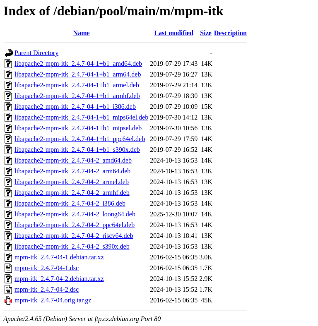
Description (230, 32)
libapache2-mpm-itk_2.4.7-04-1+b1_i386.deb (75, 106)
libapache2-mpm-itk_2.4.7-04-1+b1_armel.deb (76, 85)
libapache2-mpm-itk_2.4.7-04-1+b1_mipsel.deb (78, 128)
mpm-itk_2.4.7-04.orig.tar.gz (52, 300)
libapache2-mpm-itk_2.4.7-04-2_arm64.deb (72, 171)
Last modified (173, 32)
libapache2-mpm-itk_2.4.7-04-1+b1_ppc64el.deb (79, 138)
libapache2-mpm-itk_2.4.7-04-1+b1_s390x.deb (77, 149)
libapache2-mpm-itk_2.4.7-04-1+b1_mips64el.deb (81, 117)
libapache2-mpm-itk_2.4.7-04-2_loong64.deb (74, 214)
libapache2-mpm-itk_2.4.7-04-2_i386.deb (69, 203)
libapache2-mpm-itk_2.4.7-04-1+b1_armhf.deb (77, 95)
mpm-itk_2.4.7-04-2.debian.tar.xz (59, 278)
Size (206, 32)
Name (81, 32)
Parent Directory (36, 52)
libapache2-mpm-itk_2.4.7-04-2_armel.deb (71, 181)
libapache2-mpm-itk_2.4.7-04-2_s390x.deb (72, 246)
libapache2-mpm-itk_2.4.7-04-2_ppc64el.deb (74, 224)
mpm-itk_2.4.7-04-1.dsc (46, 267)
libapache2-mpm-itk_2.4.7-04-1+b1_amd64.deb (78, 63)
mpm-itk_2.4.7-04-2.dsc (46, 289)
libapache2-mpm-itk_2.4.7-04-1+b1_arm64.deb (77, 74)
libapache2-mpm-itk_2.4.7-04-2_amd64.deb (73, 160)
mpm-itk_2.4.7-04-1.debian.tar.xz (59, 257)
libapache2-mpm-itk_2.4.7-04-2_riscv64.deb (73, 235)
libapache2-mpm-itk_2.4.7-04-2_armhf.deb (72, 192)
